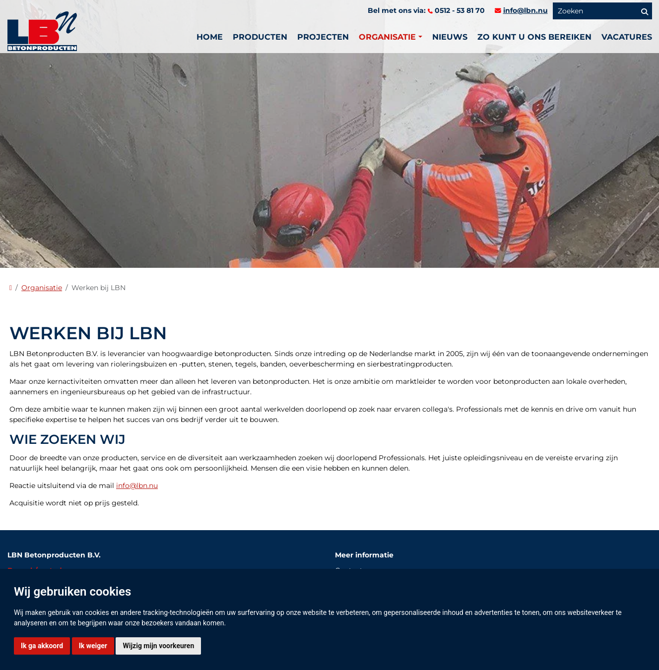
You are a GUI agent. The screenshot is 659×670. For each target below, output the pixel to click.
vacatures (626, 37)
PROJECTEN (323, 37)
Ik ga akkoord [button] (42, 646)
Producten (260, 37)
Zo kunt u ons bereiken (534, 37)
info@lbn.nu (525, 10)
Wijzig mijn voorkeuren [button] (158, 646)
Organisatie (41, 287)
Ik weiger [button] (93, 646)
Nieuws (449, 37)
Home (210, 37)
